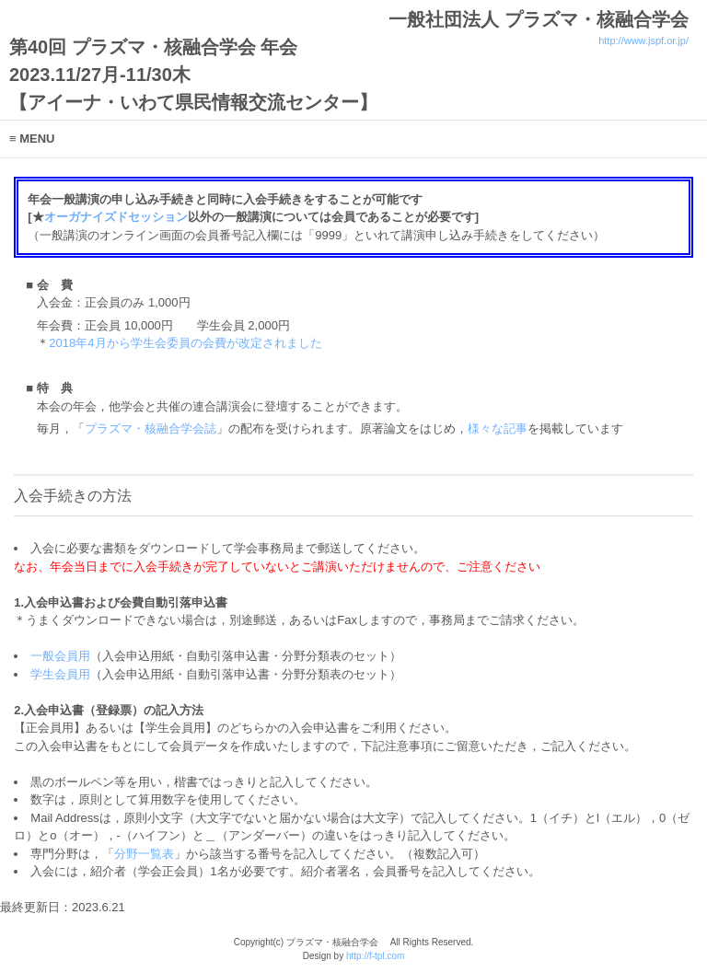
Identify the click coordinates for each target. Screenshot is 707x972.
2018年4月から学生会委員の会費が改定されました (185, 343)
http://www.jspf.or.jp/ (643, 40)
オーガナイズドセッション (116, 217)
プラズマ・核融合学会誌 (150, 428)
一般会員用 (60, 656)
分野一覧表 (144, 854)
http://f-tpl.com (375, 956)
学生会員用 (60, 674)
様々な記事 (497, 428)
